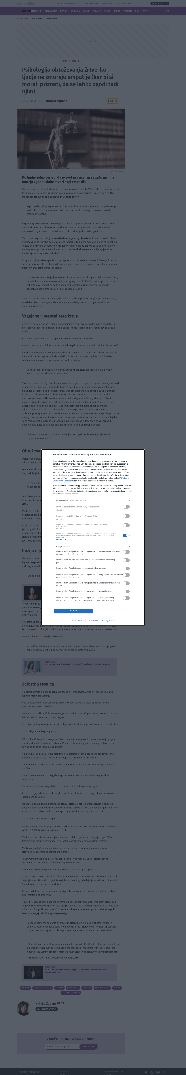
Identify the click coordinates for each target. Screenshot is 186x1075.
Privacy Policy (108, 620)
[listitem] (93, 500)
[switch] (126, 507)
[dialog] (93, 538)
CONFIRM (74, 611)
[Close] (139, 454)
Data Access (93, 620)
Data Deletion (77, 620)
